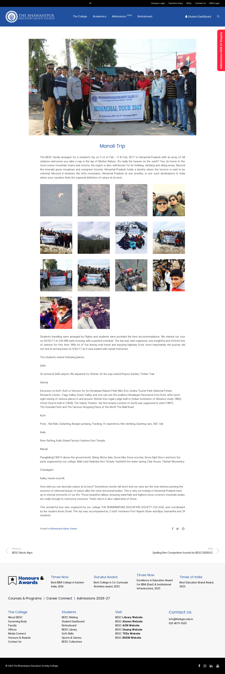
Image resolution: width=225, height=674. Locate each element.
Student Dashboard (73, 621)
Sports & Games (71, 637)
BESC (129, 617)
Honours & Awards (19, 637)
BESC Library (69, 629)
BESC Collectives (72, 641)
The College (80, 16)
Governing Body (17, 621)
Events (73, 528)
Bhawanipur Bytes (59, 528)
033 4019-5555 (178, 623)
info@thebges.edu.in (181, 619)
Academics (99, 16)
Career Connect (59, 598)
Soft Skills (68, 633)
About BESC (15, 617)
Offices (12, 629)
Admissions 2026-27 (93, 598)
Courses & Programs (25, 598)
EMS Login (214, 3)
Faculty (12, 625)
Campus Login (158, 3)
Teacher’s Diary (175, 3)
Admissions (122, 16)
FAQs (189, 3)
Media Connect (17, 633)
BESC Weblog (70, 617)
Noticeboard (145, 16)
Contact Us (200, 3)
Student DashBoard (198, 17)
